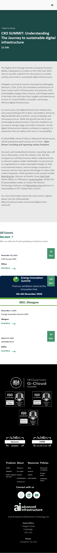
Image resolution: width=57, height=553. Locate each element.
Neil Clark (44, 176)
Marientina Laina (34, 185)
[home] (11, 2)
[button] (52, 5)
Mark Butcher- (8, 176)
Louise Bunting (35, 179)
